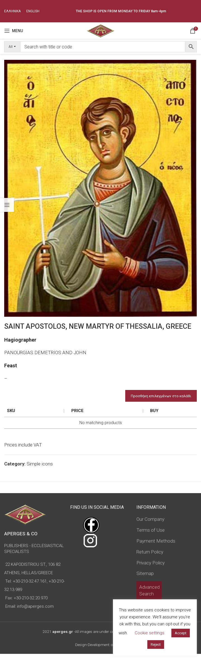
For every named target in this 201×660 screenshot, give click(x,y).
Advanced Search (149, 596)
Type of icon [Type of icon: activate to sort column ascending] (103, 413)
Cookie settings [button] (149, 632)
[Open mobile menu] (13, 30)
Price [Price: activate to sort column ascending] (133, 410)
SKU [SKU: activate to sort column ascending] (11, 410)
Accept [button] (180, 633)
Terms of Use (150, 536)
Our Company (150, 525)
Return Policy (149, 558)
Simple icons (40, 470)
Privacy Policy (150, 568)
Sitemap (145, 579)
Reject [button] (156, 644)
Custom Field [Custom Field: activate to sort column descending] (172, 413)
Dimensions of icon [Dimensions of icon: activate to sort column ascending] (64, 413)
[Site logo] (100, 30)
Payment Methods (155, 547)
